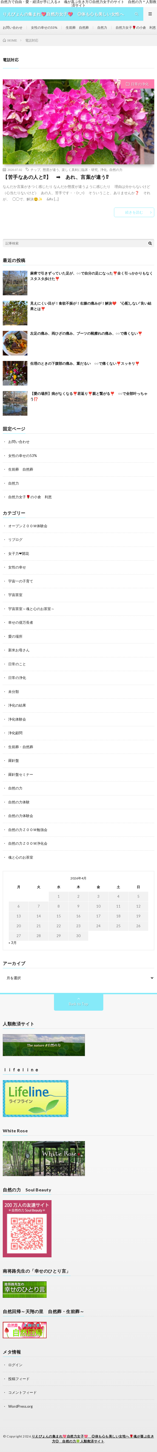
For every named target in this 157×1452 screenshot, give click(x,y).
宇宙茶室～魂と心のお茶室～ (31, 609)
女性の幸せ (17, 567)
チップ (35, 169)
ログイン (15, 1365)
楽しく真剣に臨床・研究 (80, 169)
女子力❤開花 (18, 553)
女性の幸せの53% (44, 27)
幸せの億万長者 (20, 622)
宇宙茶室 (15, 595)
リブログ (15, 539)
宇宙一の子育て (20, 581)
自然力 (102, 27)
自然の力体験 (19, 802)
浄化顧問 (15, 733)
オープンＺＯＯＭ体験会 (27, 526)
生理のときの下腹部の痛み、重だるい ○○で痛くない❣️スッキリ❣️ (84, 363)
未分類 (13, 691)
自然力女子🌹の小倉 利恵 (136, 27)
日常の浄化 (140, 84)
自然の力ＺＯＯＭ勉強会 (27, 829)
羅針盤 (13, 760)
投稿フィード (19, 1379)
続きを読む (134, 212)
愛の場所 (15, 636)
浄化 (103, 169)
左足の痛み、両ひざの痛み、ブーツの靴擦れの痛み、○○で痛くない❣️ (86, 333)
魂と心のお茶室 (20, 857)
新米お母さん (19, 650)
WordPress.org (20, 1406)
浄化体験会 (17, 719)
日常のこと (17, 664)
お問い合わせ (12, 27)
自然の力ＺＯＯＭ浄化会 (27, 843)
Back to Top (78, 1004)
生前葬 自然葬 (77, 27)
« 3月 (12, 942)
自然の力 (115, 169)
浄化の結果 (17, 705)
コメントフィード (22, 1392)
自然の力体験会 (20, 816)
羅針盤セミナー (20, 774)
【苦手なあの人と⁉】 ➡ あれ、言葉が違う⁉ (56, 177)
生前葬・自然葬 (20, 747)
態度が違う (51, 169)
